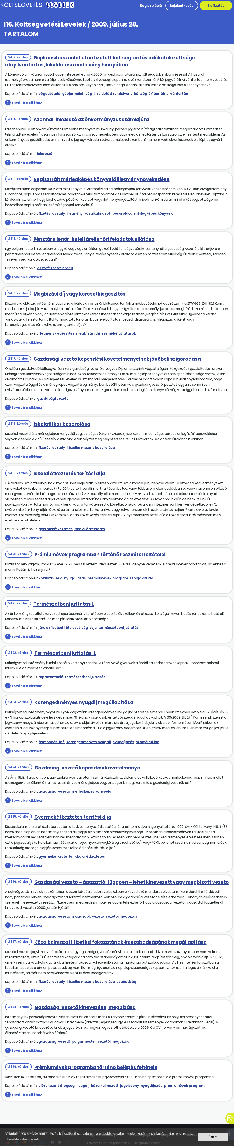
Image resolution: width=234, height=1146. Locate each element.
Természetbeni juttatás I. (63, 604)
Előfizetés (216, 5)
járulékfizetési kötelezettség (63, 627)
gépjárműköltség (77, 93)
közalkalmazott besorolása (108, 213)
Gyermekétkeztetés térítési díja (72, 817)
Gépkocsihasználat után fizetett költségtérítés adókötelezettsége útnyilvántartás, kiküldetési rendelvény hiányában (100, 61)
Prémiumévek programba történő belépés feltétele (95, 1067)
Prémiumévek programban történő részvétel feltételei (100, 554)
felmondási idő (52, 742)
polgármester (84, 1041)
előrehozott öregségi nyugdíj (64, 1085)
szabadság (126, 981)
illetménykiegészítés (56, 333)
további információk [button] (23, 1139)
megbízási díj (88, 333)
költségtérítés (146, 93)
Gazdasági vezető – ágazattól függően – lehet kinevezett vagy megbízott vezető (131, 882)
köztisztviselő (51, 578)
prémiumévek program (108, 578)
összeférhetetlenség (55, 268)
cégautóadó (49, 93)
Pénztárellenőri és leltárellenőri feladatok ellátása (94, 239)
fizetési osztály (52, 213)
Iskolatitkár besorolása (62, 424)
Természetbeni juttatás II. (65, 653)
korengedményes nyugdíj (88, 742)
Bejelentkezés (182, 5)
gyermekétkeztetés (56, 529)
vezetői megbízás (121, 916)
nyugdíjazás (75, 578)
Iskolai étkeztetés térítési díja (69, 473)
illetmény (75, 213)
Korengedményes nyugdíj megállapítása (83, 702)
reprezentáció (51, 676)
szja (93, 627)
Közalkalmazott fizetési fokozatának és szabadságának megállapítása (120, 942)
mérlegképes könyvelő (154, 213)
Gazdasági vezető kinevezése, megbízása (85, 1007)
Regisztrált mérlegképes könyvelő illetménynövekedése (102, 179)
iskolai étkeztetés (89, 529)
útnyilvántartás (174, 93)
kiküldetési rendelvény (113, 93)
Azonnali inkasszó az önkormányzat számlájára (91, 119)
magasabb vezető (88, 916)
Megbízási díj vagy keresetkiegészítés (79, 294)
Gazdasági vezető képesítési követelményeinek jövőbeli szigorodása (117, 359)
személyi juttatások (119, 333)
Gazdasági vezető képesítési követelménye (87, 768)
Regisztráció (151, 5)
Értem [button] (213, 1137)
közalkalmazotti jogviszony (115, 1085)
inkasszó (44, 153)
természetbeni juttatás (118, 627)
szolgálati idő (141, 578)
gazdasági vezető (53, 398)
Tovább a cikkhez (26, 102)
